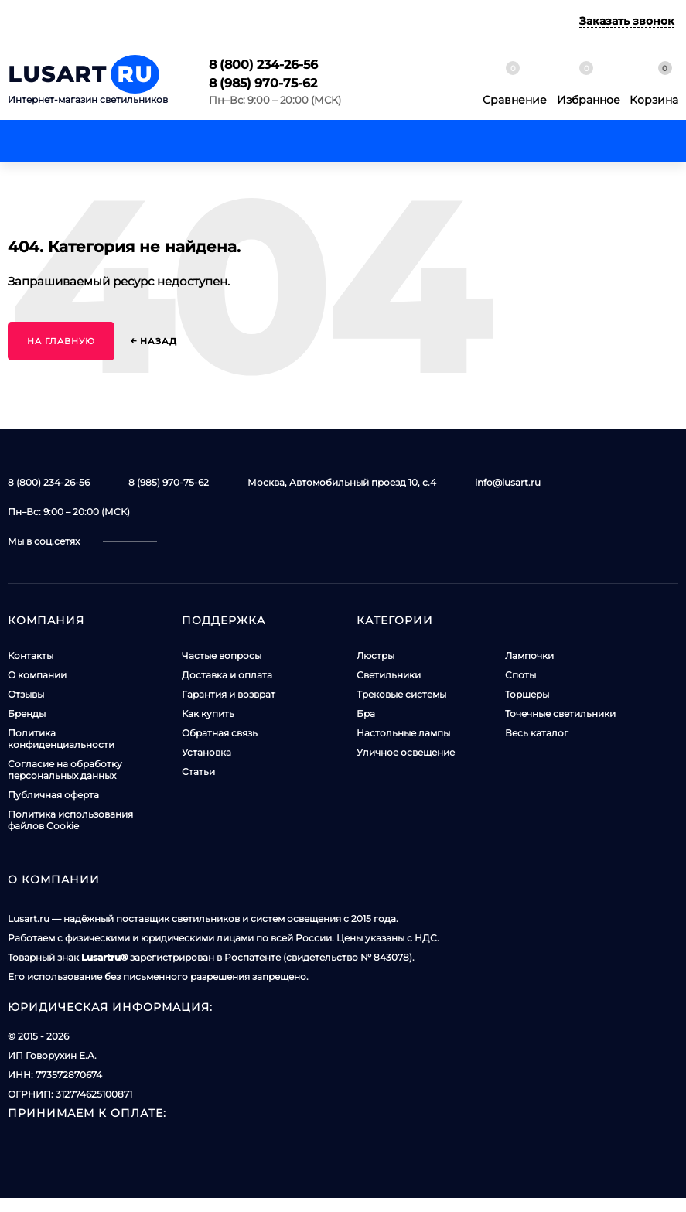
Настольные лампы (403, 733)
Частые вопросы (221, 655)
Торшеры (527, 694)
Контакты (30, 655)
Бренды (27, 713)
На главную (61, 341)
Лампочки (529, 655)
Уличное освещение (406, 752)
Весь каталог (536, 733)
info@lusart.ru (508, 482)
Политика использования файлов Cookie (70, 819)
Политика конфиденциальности (61, 738)
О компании (37, 675)
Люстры (375, 655)
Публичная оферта (53, 795)
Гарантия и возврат (228, 694)
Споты (520, 675)
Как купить (208, 713)
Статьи (198, 771)
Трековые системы (401, 694)
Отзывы (26, 694)
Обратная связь (220, 733)
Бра (366, 713)
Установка (206, 752)
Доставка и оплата (227, 675)
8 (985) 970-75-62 (263, 83)
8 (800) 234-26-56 (263, 64)
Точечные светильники (560, 713)
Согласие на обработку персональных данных (65, 769)
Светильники (389, 675)
